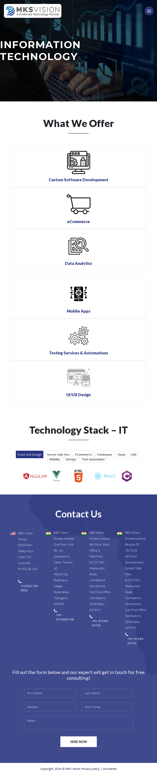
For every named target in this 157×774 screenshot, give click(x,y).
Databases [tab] (104, 454)
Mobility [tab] (54, 459)
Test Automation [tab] (93, 459)
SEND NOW (78, 742)
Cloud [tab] (121, 454)
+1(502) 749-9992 (30, 588)
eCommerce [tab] (83, 454)
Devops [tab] (71, 459)
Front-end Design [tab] (30, 454)
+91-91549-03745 (100, 623)
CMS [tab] (134, 454)
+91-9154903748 (65, 617)
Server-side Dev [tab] (58, 454)
